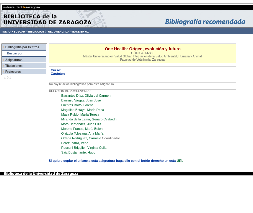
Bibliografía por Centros (22, 47)
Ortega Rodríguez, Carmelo (81, 138)
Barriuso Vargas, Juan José (81, 100)
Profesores (13, 71)
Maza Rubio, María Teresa (80, 114)
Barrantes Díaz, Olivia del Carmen (85, 95)
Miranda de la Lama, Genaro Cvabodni (89, 119)
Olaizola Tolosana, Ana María (82, 133)
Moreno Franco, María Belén (81, 128)
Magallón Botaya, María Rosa (82, 110)
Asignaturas (13, 60)
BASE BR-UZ (80, 31)
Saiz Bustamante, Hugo (78, 152)
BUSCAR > (20, 31)
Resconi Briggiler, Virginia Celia (83, 147)
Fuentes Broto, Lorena (77, 105)
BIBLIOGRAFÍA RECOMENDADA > (49, 31)
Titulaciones (13, 65)
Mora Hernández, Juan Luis (81, 124)
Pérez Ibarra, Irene (74, 143)
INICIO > (7, 31)
